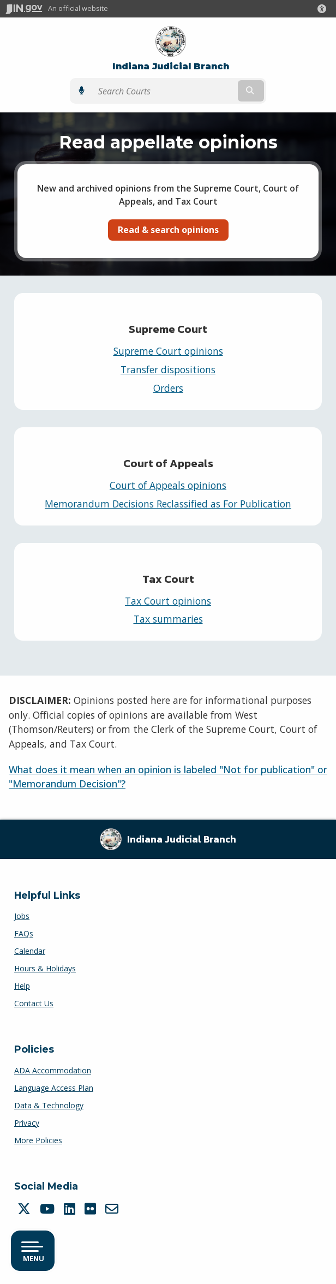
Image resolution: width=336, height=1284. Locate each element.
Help (22, 986)
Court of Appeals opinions (168, 485)
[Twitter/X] (25, 1208)
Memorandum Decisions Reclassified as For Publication (168, 503)
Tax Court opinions (168, 600)
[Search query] (164, 91)
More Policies (38, 1140)
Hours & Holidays (45, 968)
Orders (168, 388)
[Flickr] (92, 1208)
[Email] (113, 1208)
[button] (324, 8)
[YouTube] (48, 1208)
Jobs (21, 916)
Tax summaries (168, 618)
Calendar (29, 951)
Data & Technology (48, 1105)
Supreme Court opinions (168, 350)
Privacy (26, 1123)
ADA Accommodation (52, 1070)
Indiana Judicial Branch (170, 66)
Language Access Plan (53, 1088)
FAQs (23, 933)
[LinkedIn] (71, 1208)
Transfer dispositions (168, 369)
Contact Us (33, 1003)
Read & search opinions (168, 230)
